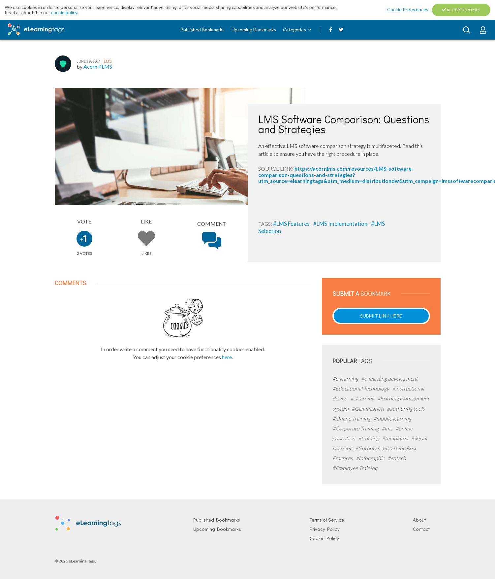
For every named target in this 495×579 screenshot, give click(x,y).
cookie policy (64, 12)
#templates (395, 438)
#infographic (371, 458)
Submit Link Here (381, 316)
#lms (387, 428)
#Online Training (351, 418)
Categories (294, 29)
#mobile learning (392, 418)
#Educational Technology (361, 388)
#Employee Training (354, 468)
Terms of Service (327, 520)
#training (369, 438)
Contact (421, 529)
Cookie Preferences (408, 9)
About (419, 520)
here (227, 357)
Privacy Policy (325, 529)
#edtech (396, 458)
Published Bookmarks (202, 29)
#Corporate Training (356, 428)
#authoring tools (406, 408)
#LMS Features (292, 223)
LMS (107, 61)
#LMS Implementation (340, 223)
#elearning (362, 398)
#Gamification (368, 408)
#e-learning (345, 378)
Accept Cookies (461, 9)
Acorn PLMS (97, 66)
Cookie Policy (324, 538)
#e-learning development (389, 378)
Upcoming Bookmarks (254, 29)
